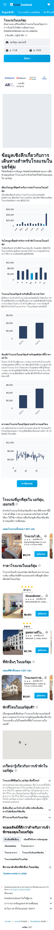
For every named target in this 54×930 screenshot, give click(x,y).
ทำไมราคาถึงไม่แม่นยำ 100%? (28, 908)
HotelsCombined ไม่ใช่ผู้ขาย (28, 898)
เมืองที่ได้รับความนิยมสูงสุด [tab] (36, 839)
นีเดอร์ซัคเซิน (35, 921)
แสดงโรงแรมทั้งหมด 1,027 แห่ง (19, 529)
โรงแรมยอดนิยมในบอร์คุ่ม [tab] (16, 859)
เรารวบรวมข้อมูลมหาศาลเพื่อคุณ (28, 903)
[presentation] (16, 504)
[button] (5, 4)
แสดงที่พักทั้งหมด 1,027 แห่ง (17, 670)
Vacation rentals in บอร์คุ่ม (15, 873)
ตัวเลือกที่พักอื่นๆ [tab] (11, 839)
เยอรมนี (17, 921)
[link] (27, 483)
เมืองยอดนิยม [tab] (10, 846)
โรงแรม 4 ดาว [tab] (10, 853)
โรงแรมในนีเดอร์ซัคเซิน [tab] (33, 853)
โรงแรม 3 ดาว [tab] (27, 846)
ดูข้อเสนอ (41, 554)
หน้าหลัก (8, 921)
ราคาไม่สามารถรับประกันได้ (19, 890)
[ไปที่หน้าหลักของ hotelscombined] (21, 4)
